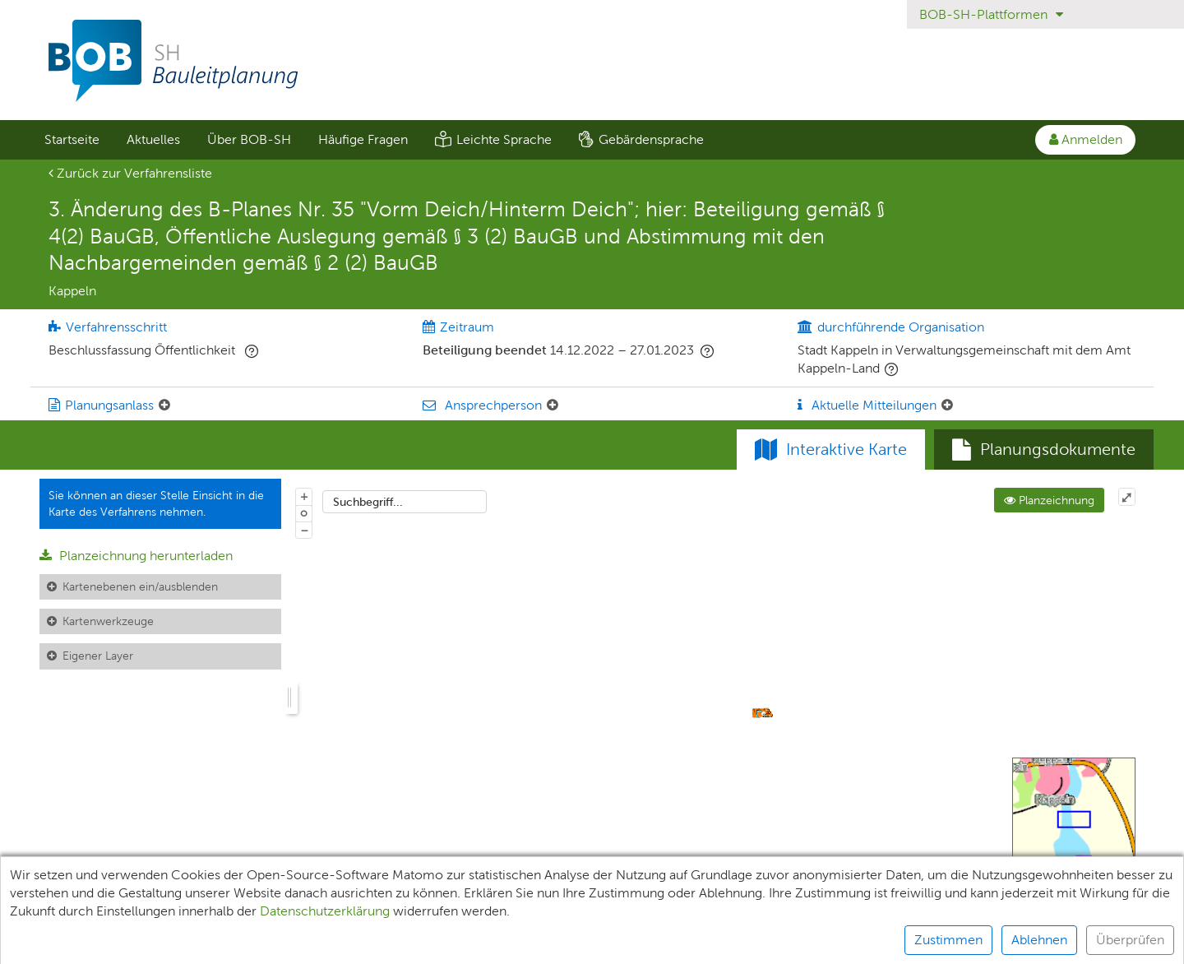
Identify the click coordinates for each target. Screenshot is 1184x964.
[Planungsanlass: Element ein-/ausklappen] (164, 405)
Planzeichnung (1049, 500)
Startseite (71, 139)
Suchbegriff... (368, 501)
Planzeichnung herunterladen (136, 556)
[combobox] (404, 501)
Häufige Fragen (363, 139)
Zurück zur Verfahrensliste (130, 173)
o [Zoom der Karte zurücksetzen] (304, 512)
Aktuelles (153, 139)
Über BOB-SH (249, 139)
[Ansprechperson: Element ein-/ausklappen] (552, 405)
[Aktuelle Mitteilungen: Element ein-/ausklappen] (947, 405)
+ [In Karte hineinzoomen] (304, 496)
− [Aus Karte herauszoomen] (304, 529)
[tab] (1044, 449)
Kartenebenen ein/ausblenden (140, 586)
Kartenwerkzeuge (108, 621)
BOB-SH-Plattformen (991, 14)
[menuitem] (71, 140)
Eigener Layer (97, 655)
